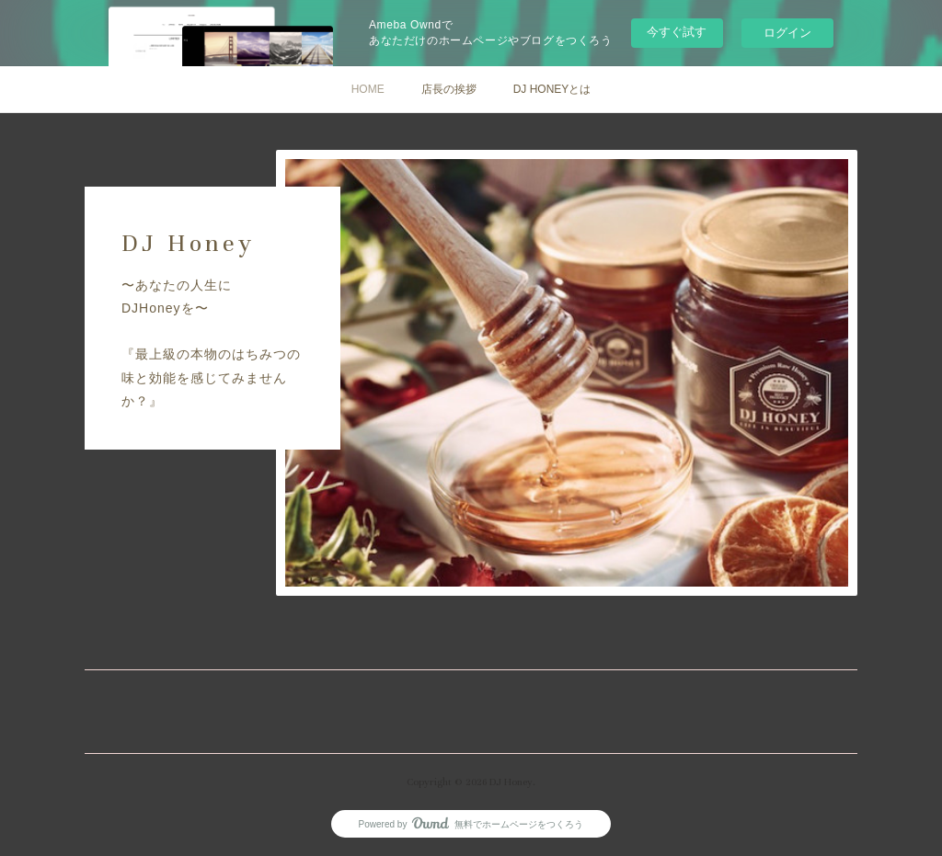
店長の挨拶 (449, 89)
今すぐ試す (676, 32)
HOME (368, 89)
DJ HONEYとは (552, 89)
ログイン (787, 33)
